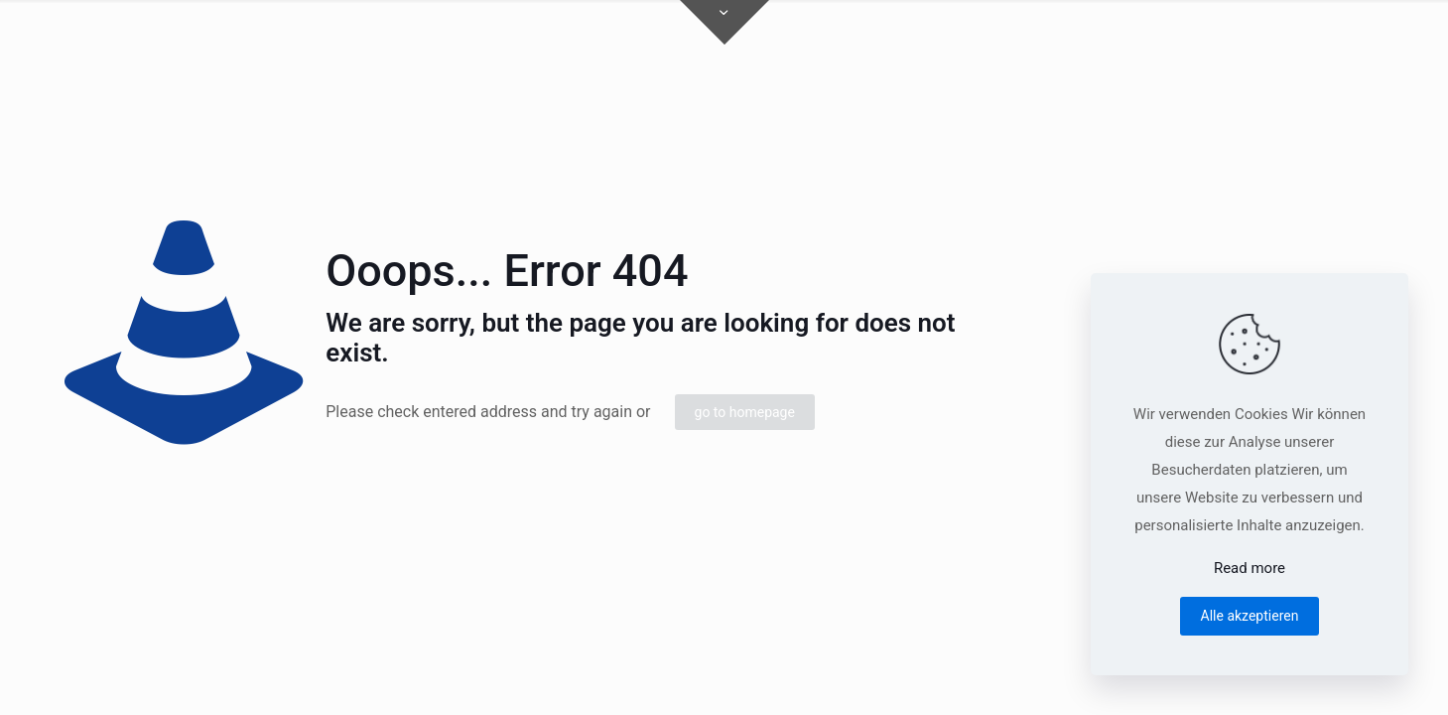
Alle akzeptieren (1250, 616)
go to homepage (745, 412)
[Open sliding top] (724, 22)
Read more (1249, 568)
